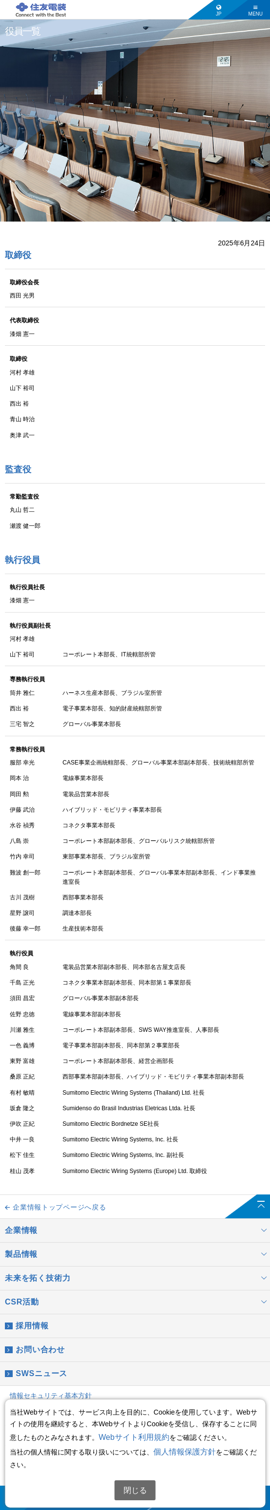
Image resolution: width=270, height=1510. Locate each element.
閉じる (135, 1490)
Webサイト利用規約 (134, 1437)
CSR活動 (137, 1302)
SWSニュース (36, 1373)
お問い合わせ (35, 1349)
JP (219, 10)
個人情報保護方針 (184, 1452)
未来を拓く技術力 (137, 1278)
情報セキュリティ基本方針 (51, 1395)
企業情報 (137, 1230)
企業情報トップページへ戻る (55, 1207)
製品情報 (137, 1254)
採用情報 (26, 1326)
